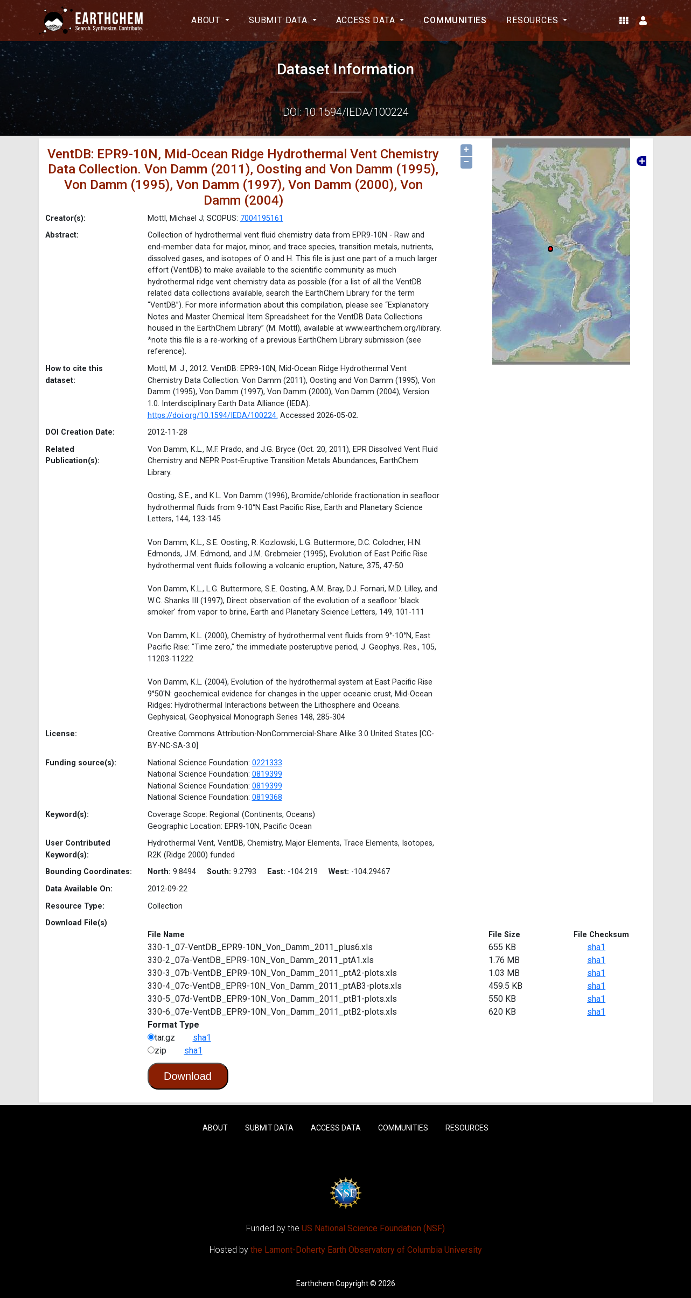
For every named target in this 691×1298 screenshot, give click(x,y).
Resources (466, 1127)
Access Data (336, 1127)
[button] (624, 20)
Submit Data (269, 1127)
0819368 (267, 797)
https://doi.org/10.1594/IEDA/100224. (213, 415)
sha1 (596, 947)
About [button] (207, 20)
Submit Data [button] (279, 20)
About (215, 1127)
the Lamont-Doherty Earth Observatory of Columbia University (366, 1250)
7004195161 (261, 218)
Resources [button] (533, 20)
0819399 (267, 774)
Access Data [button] (367, 20)
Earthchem (315, 1283)
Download (188, 1076)
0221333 (267, 762)
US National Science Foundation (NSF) (373, 1228)
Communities (455, 20)
